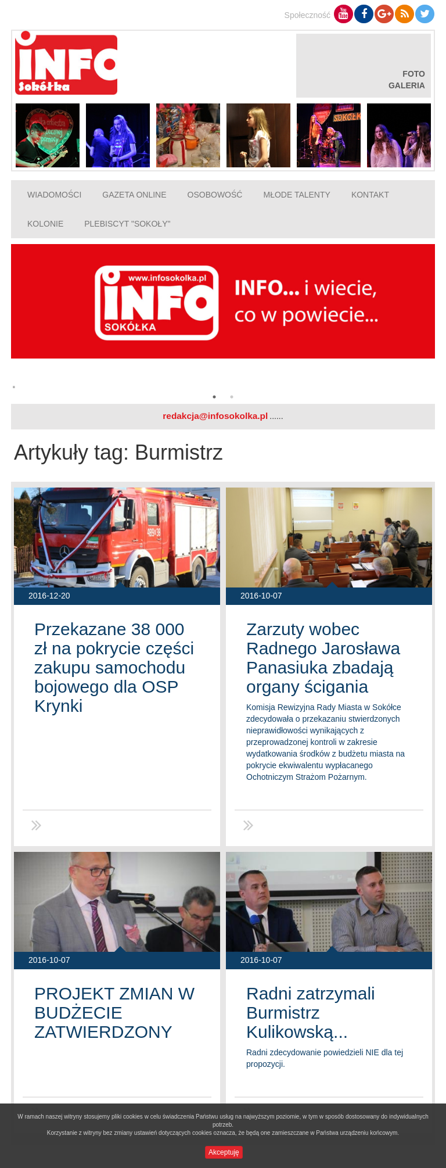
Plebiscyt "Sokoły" (127, 223)
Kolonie (45, 223)
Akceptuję (223, 1152)
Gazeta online (134, 194)
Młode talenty (296, 194)
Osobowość (215, 194)
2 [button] (232, 397)
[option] (223, 321)
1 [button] (214, 397)
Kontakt (370, 194)
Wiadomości (54, 194)
